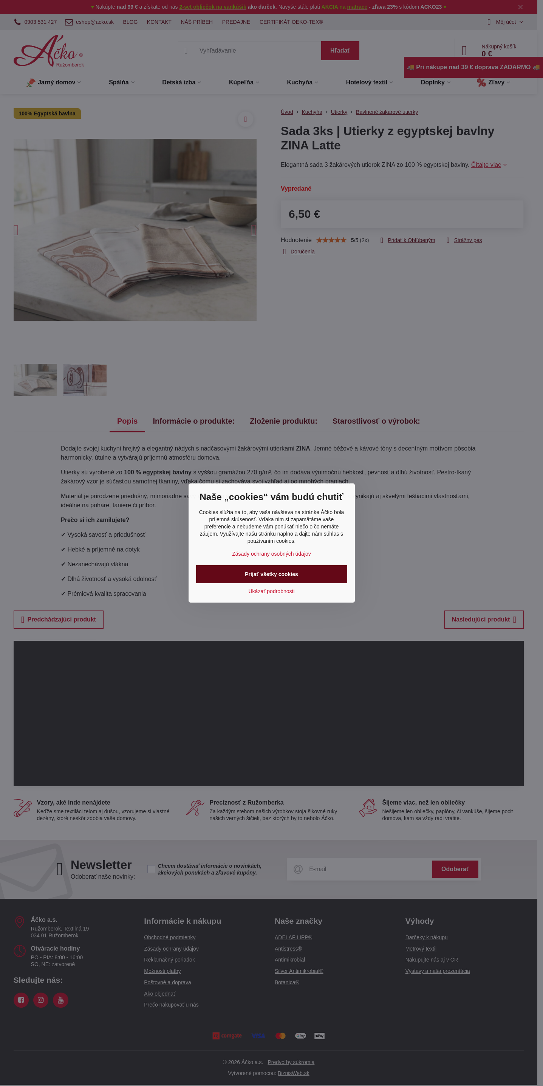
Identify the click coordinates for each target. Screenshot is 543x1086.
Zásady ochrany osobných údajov (271, 554)
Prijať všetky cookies (271, 574)
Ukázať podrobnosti (272, 591)
